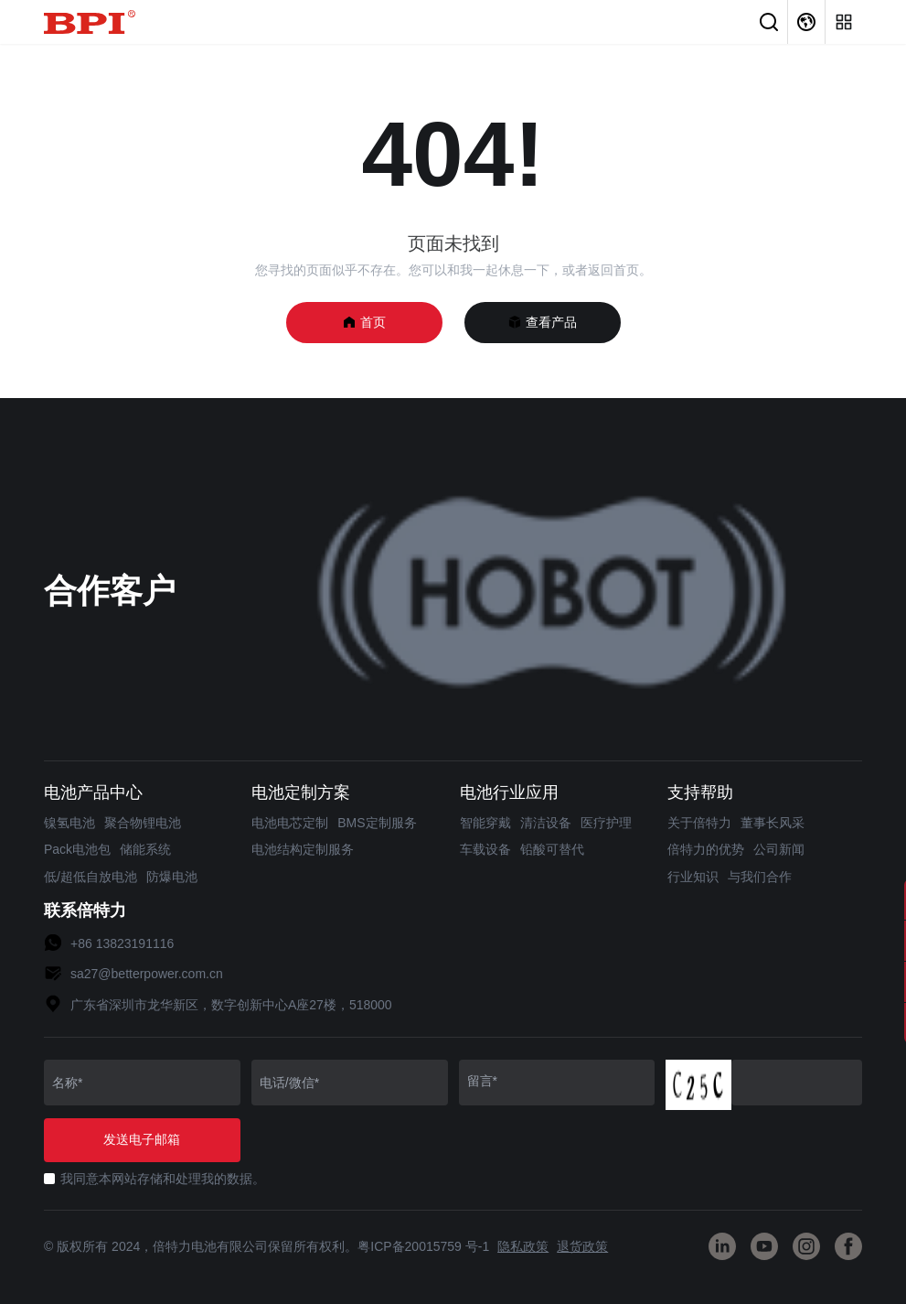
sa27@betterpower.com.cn (146, 973)
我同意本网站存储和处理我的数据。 (162, 1178)
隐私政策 (523, 1246)
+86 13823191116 (122, 943)
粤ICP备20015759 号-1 (423, 1246)
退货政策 (582, 1246)
